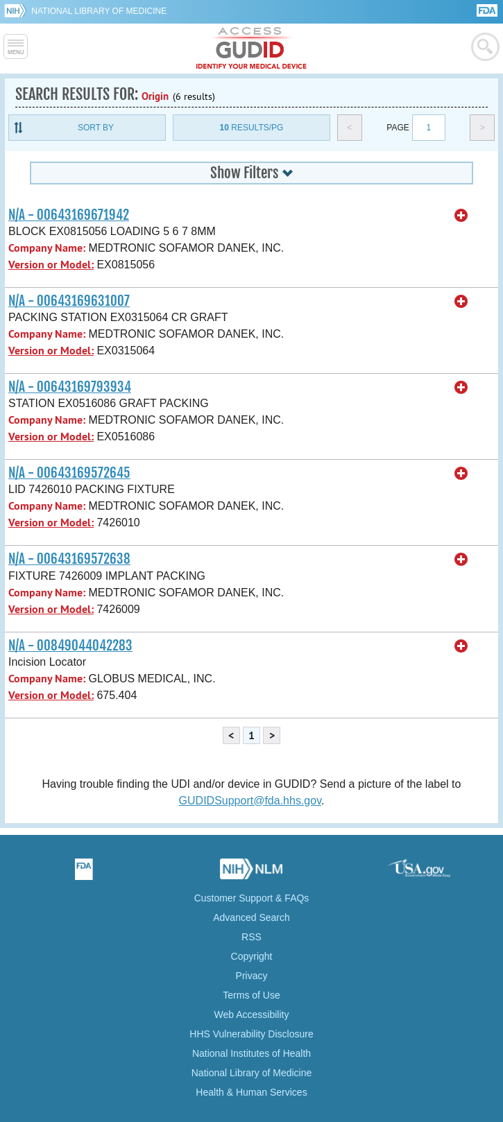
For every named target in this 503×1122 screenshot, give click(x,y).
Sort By (96, 127)
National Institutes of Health (251, 1053)
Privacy (252, 975)
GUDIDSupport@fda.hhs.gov (250, 800)
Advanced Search (251, 917)
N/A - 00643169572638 (69, 559)
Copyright (252, 956)
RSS (251, 936)
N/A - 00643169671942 (68, 215)
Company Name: (46, 248)
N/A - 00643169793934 (69, 387)
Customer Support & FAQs (251, 898)
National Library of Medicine (99, 11)
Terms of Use (251, 995)
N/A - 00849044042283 (70, 645)
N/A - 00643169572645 (69, 473)
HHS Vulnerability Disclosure (251, 1033)
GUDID (251, 48)
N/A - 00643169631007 (69, 301)
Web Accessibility (251, 1014)
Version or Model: (51, 264)
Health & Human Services (251, 1092)
